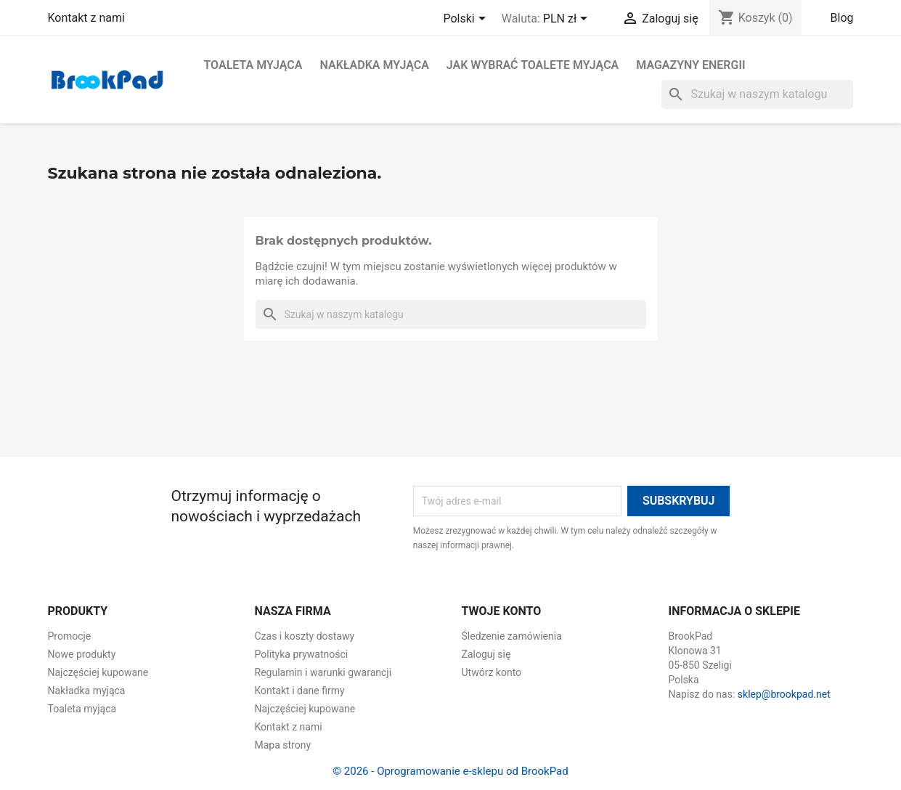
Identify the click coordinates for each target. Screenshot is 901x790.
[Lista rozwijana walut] (567, 19)
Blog (842, 18)
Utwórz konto (492, 672)
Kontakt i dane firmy (300, 690)
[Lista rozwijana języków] (466, 19)
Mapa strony (283, 745)
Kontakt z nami (86, 18)
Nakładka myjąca (373, 65)
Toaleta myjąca (253, 65)
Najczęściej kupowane (98, 672)
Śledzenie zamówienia (512, 636)
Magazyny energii (690, 65)
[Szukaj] (757, 94)
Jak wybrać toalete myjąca (533, 65)
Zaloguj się (486, 654)
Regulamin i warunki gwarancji (323, 672)
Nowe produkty (82, 654)
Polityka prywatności (301, 654)
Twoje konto (502, 611)
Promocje (69, 636)
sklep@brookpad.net (784, 694)
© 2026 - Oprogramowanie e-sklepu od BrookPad (450, 771)
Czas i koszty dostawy (305, 636)
